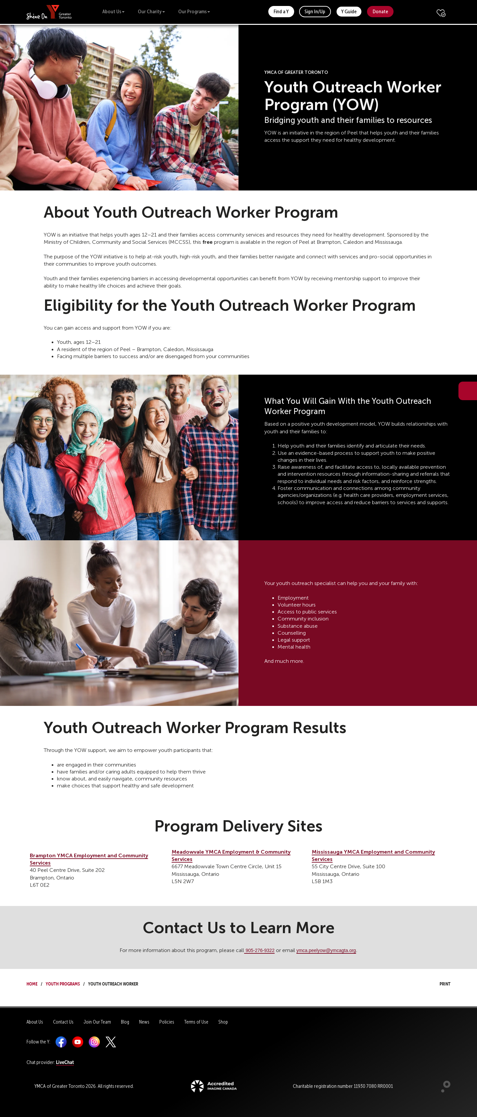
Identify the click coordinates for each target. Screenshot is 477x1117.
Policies (166, 1022)
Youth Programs (63, 983)
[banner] (49, 12)
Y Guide (349, 11)
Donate (380, 11)
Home (31, 983)
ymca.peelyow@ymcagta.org (326, 950)
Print (438, 983)
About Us (113, 11)
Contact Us (63, 1022)
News (144, 1022)
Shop (223, 1022)
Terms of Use (196, 1022)
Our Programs (194, 11)
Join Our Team (97, 1022)
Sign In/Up (314, 11)
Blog (125, 1022)
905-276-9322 (259, 950)
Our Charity (151, 11)
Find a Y (281, 11)
